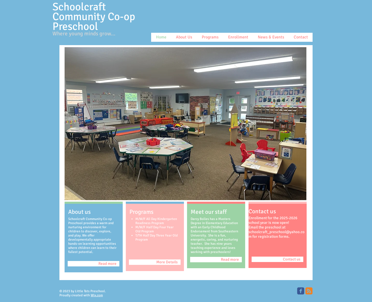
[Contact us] (277, 259)
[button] (185, 123)
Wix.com (97, 295)
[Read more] (93, 263)
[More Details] (155, 262)
